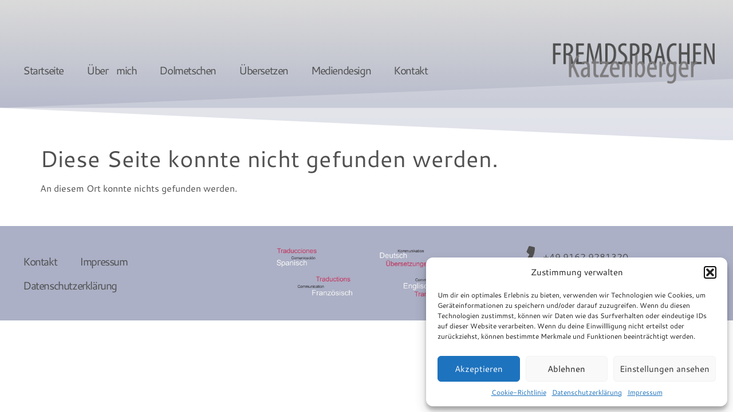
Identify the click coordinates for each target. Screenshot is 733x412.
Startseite (43, 70)
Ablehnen (566, 369)
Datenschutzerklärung (587, 392)
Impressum (645, 392)
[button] (710, 272)
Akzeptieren (479, 369)
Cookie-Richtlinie (518, 392)
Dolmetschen (187, 70)
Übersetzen (263, 70)
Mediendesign (341, 70)
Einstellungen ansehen (665, 369)
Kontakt (410, 70)
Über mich (111, 70)
